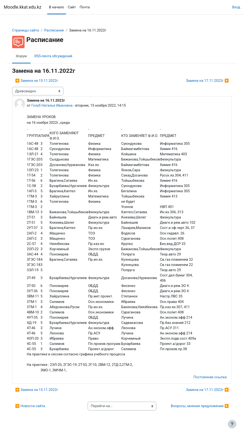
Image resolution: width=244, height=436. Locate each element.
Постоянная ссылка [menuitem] (205, 381)
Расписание (59, 30)
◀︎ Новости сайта (35, 410)
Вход (236, 7)
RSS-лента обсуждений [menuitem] (58, 56)
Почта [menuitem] (85, 7)
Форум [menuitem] (26, 56)
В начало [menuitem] (56, 7)
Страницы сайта (30, 30)
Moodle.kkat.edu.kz (22, 7)
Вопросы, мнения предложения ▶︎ (195, 410)
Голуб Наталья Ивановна (57, 105)
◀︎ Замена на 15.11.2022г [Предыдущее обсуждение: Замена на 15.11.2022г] (41, 80)
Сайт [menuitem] (72, 7)
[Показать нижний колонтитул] (232, 424)
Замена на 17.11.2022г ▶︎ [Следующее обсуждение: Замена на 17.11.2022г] (202, 80)
